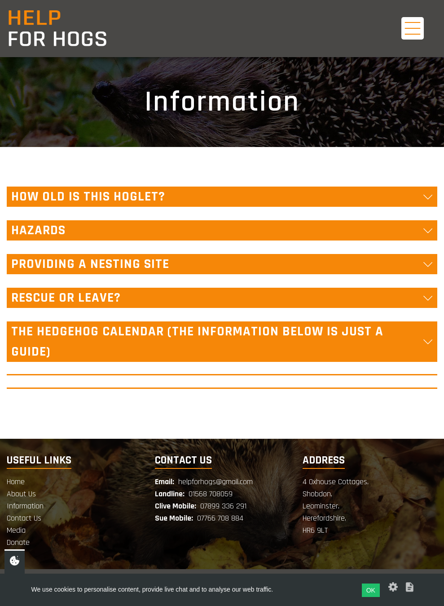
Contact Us (24, 518)
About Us (21, 494)
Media (16, 530)
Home (16, 482)
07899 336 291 (223, 506)
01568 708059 (211, 494)
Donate (18, 542)
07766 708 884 (220, 518)
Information (25, 506)
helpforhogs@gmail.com (215, 482)
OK (370, 590)
